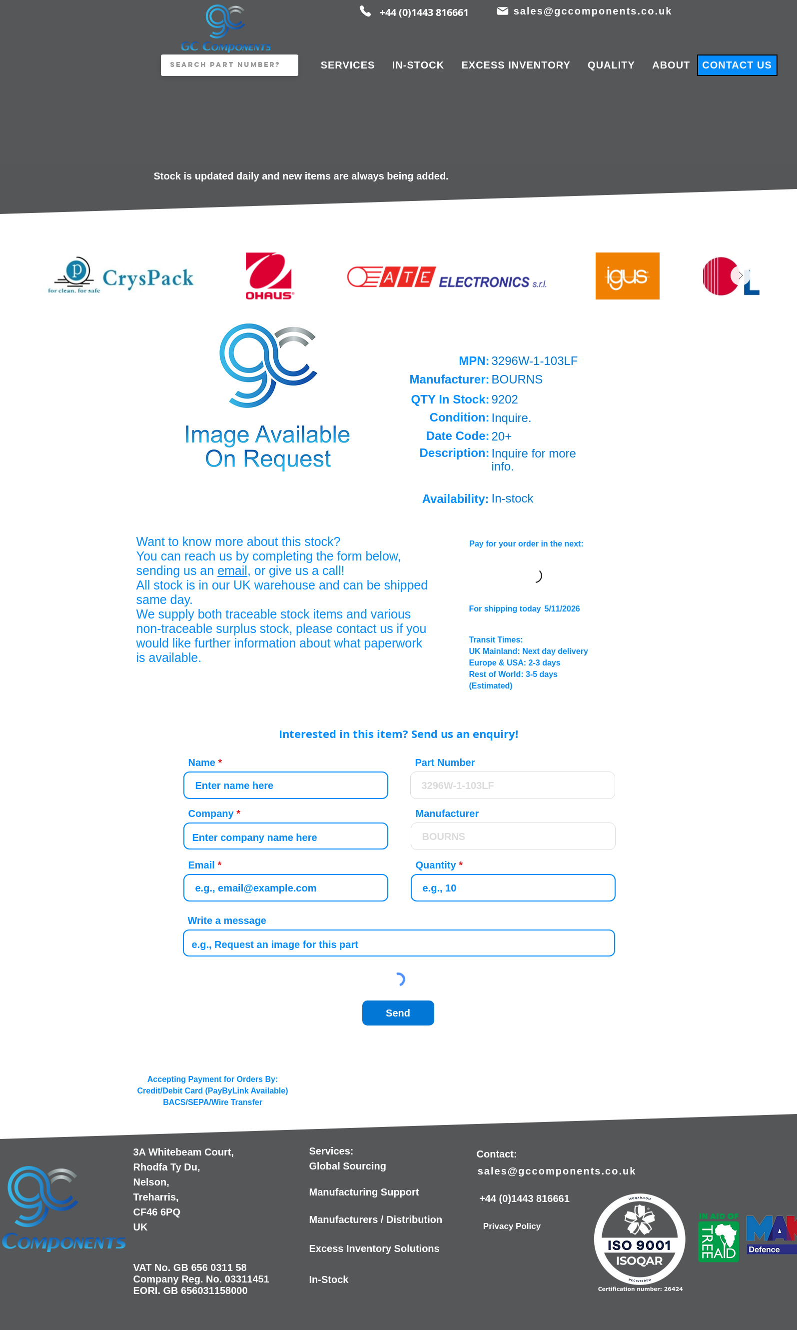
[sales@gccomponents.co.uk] (594, 11)
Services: (331, 1151)
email (232, 571)
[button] (268, 395)
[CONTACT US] (737, 65)
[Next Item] (741, 276)
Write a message (227, 921)
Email (201, 865)
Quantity (436, 865)
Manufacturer (447, 813)
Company (211, 813)
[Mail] (503, 11)
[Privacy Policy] (512, 1226)
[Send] (398, 1013)
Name (201, 763)
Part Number (445, 763)
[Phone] (365, 11)
